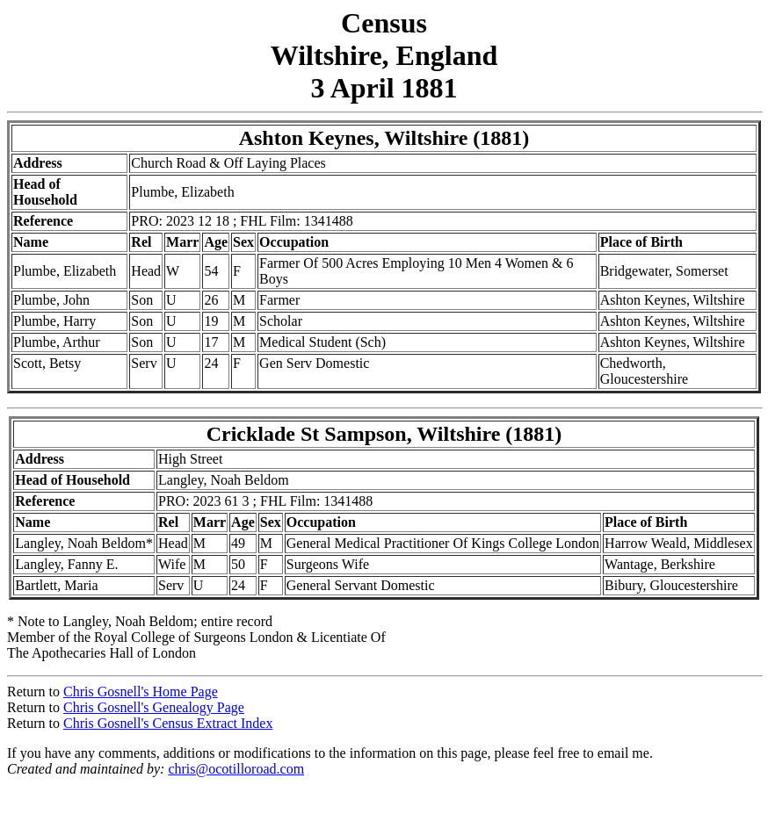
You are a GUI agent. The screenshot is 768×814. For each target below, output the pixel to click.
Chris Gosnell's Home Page (140, 691)
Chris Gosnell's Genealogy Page (153, 707)
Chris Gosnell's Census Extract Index (167, 723)
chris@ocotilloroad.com (236, 768)
